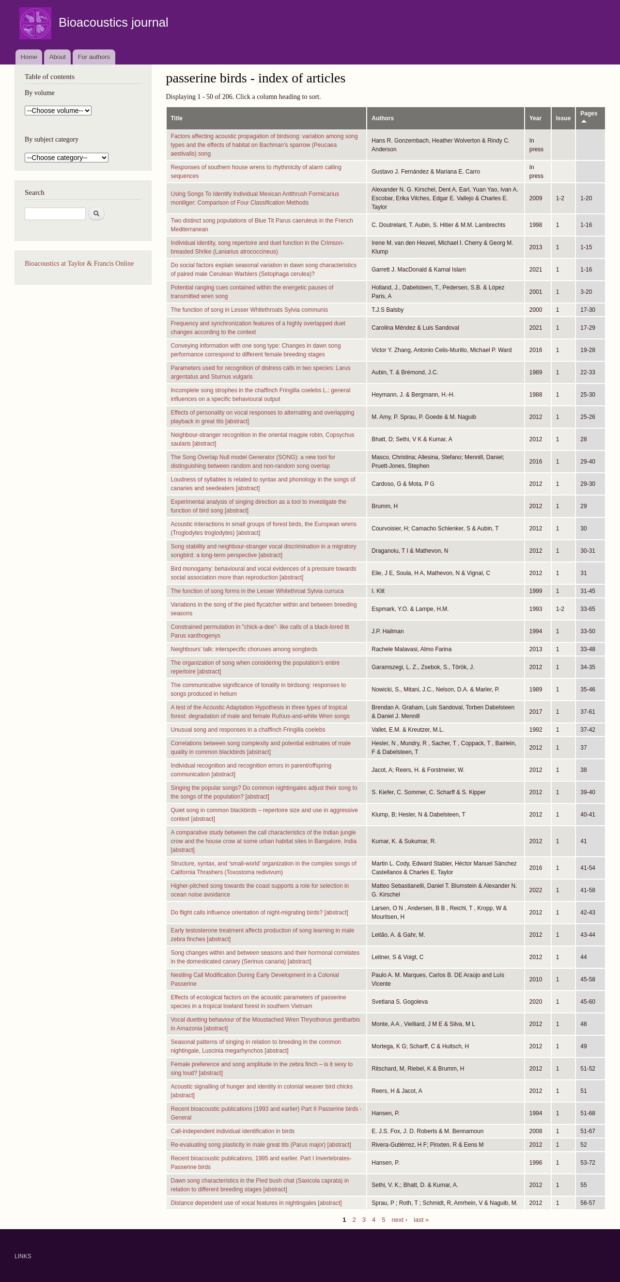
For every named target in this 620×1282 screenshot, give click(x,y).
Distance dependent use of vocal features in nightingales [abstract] (256, 1203)
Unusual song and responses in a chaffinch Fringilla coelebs (248, 729)
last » (421, 1219)
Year (535, 118)
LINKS (23, 1256)
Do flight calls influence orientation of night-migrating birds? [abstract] (259, 912)
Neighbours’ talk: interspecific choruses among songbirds (244, 649)
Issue (563, 118)
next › (400, 1219)
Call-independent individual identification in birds (233, 1131)
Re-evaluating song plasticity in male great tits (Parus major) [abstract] (261, 1144)
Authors (383, 118)
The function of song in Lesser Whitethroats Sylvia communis (249, 309)
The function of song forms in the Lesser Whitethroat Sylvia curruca (257, 591)
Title (177, 118)
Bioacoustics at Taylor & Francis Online (79, 263)
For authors (94, 57)
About (57, 57)
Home (28, 57)
